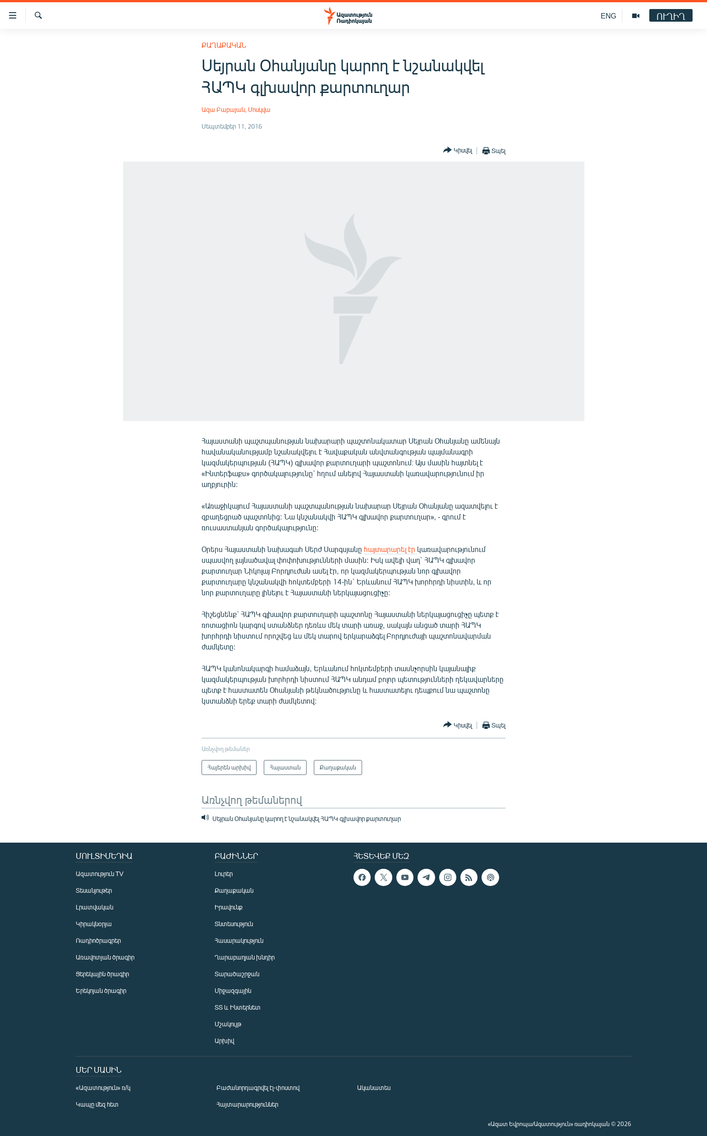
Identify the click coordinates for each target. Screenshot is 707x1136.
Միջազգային (233, 990)
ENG (608, 15)
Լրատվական (94, 907)
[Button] (457, 150)
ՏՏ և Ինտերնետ (238, 1007)
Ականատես (373, 1087)
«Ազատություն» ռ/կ (103, 1087)
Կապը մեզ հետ (97, 1104)
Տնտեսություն (234, 923)
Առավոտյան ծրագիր (105, 957)
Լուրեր (224, 873)
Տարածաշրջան (237, 974)
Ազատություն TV (100, 873)
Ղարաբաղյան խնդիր (245, 957)
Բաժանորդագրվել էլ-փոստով (257, 1087)
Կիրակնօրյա (94, 923)
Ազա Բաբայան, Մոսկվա (236, 109)
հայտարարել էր (390, 549)
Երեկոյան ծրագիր (101, 990)
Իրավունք (229, 907)
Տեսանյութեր (94, 890)
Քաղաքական (224, 45)
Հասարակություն (239, 940)
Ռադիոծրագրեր (98, 940)
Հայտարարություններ (247, 1104)
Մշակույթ (228, 1024)
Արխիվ (224, 1040)
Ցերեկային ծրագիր (102, 974)
